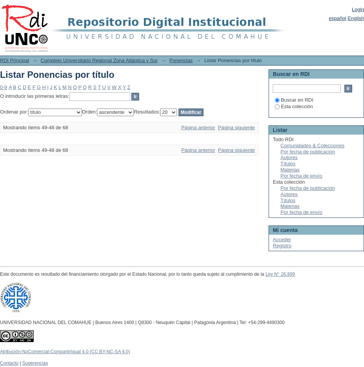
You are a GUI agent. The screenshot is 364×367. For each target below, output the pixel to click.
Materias (290, 170)
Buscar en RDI (294, 100)
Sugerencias (35, 363)
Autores (289, 157)
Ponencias (181, 60)
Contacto (9, 363)
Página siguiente (236, 127)
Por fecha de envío (301, 176)
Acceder (282, 239)
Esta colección (294, 106)
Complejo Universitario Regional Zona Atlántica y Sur (99, 60)
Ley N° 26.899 (280, 274)
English (356, 18)
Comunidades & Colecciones (312, 145)
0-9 (3, 87)
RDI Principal (14, 60)
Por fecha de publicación (307, 152)
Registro (282, 246)
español (337, 18)
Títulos (287, 163)
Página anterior (198, 127)
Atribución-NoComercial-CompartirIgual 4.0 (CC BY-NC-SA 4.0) (65, 351)
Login (358, 9)
